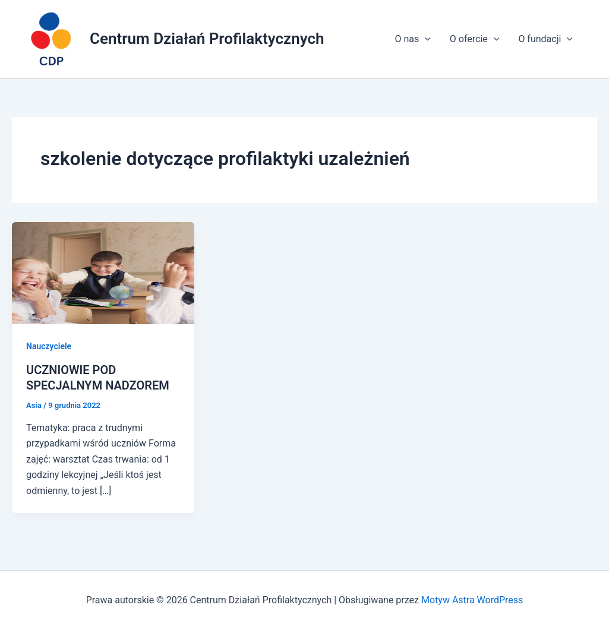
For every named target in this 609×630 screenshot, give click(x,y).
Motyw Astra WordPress (472, 600)
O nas (412, 39)
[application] (425, 39)
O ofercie (475, 39)
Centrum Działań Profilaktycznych (207, 39)
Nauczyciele (48, 346)
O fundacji (545, 39)
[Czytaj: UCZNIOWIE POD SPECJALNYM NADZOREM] (103, 272)
